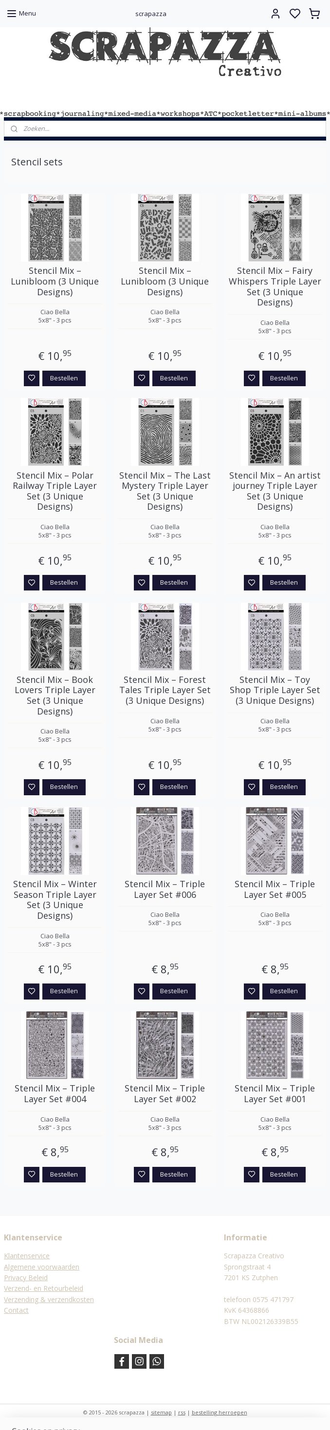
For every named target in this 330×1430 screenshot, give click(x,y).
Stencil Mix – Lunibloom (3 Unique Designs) (55, 281)
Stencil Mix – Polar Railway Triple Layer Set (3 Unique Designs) (55, 491)
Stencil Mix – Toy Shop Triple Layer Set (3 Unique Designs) (275, 690)
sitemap (161, 1412)
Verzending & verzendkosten (49, 1299)
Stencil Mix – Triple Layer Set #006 (165, 889)
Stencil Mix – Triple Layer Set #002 (165, 1093)
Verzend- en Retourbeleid (43, 1288)
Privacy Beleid (26, 1277)
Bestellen (64, 377)
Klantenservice (27, 1255)
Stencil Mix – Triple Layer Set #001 (275, 1093)
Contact (16, 1310)
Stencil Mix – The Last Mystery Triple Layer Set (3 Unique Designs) (165, 491)
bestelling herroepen (219, 1412)
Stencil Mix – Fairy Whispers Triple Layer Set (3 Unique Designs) (275, 286)
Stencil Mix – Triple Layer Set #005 (275, 889)
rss (181, 1412)
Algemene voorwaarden (41, 1266)
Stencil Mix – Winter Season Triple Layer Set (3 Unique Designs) (55, 900)
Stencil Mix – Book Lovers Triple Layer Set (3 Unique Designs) (55, 695)
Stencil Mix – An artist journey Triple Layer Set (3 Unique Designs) (275, 491)
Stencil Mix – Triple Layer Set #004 (55, 1093)
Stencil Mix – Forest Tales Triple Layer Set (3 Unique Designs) (165, 690)
